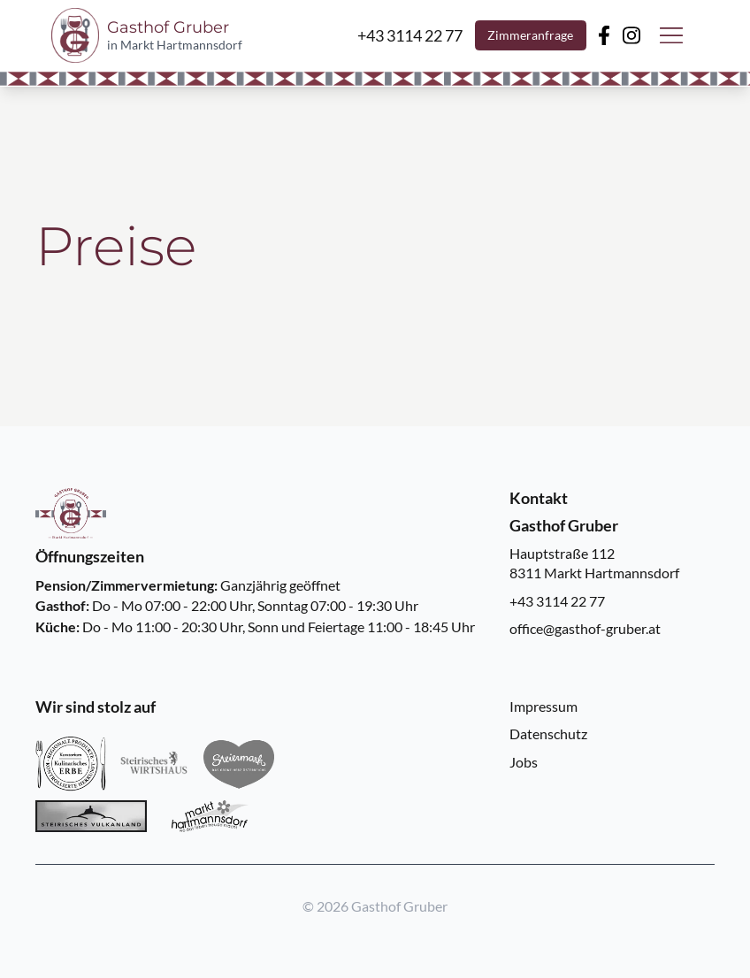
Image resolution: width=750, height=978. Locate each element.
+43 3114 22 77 (557, 600)
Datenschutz (548, 733)
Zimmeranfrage (530, 35)
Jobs (523, 761)
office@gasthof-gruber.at (585, 628)
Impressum (543, 706)
